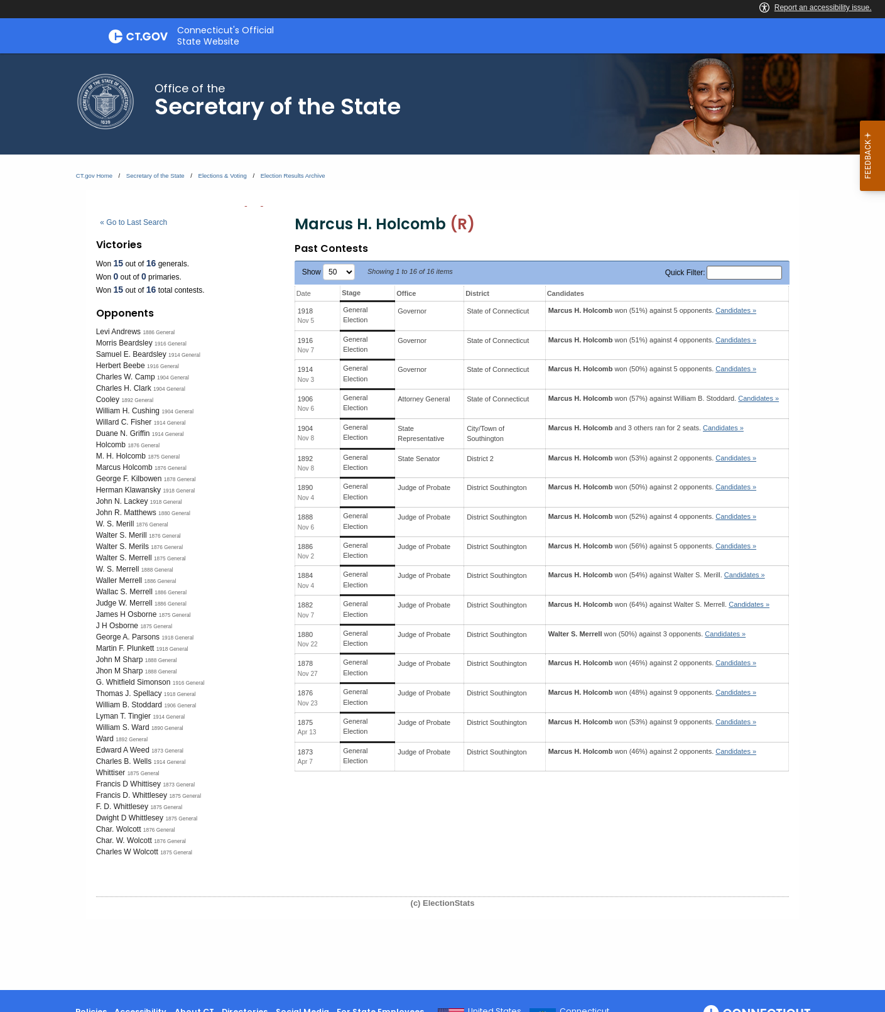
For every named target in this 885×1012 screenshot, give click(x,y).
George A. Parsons (128, 637)
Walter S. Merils (122, 546)
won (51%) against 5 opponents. (652, 310)
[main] (442, 521)
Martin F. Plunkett (125, 648)
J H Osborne (117, 625)
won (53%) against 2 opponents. (652, 458)
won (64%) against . (658, 604)
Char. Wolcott (118, 829)
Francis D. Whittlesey (131, 795)
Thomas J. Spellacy (129, 693)
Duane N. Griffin (123, 433)
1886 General (159, 332)
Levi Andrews (118, 331)
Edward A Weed (122, 750)
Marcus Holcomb (124, 467)
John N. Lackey (122, 501)
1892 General (137, 400)
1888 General (157, 570)
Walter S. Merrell (124, 557)
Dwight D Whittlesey (129, 817)
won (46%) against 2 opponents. (652, 663)
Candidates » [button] (735, 310)
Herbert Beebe (120, 365)
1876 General (144, 445)
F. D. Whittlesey (122, 806)
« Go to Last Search (133, 222)
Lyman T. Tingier (123, 716)
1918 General (179, 490)
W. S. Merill (115, 524)
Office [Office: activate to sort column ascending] (406, 293)
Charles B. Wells (123, 761)
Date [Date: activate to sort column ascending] (303, 293)
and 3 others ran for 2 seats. (646, 428)
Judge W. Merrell (124, 603)
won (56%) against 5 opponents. (652, 546)
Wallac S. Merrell (124, 591)
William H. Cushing (128, 410)
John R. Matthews (126, 512)
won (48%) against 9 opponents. (652, 692)
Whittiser (111, 772)
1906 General (180, 705)
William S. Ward (122, 727)
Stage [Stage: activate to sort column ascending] (351, 293)
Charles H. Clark (123, 388)
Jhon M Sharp (119, 671)
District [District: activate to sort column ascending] (477, 293)
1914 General (184, 355)
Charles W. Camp (125, 377)
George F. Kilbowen (129, 478)
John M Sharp (119, 659)
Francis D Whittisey (128, 784)
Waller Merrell (119, 580)
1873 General (167, 751)
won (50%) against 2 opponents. (652, 487)
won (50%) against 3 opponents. (647, 634)
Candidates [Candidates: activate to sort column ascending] (565, 293)
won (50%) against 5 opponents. (652, 369)
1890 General (167, 728)
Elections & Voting (222, 175)
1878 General (180, 479)
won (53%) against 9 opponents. (652, 722)
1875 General (164, 457)
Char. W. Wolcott (124, 840)
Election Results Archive (293, 175)
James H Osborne (126, 614)
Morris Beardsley (124, 343)
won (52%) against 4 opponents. (652, 516)
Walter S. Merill (121, 535)
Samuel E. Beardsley (131, 354)
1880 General (174, 513)
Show (328, 272)
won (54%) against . (656, 575)
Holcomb (111, 444)
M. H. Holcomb (121, 456)
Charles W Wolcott (127, 851)
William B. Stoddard (129, 704)
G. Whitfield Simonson (133, 682)
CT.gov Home (94, 175)
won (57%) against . (663, 398)
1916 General (171, 343)
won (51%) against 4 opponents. (652, 340)
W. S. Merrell (117, 569)
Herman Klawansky (128, 490)
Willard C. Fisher (124, 422)
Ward (105, 738)
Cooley (107, 399)
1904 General (173, 377)
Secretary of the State (155, 175)
